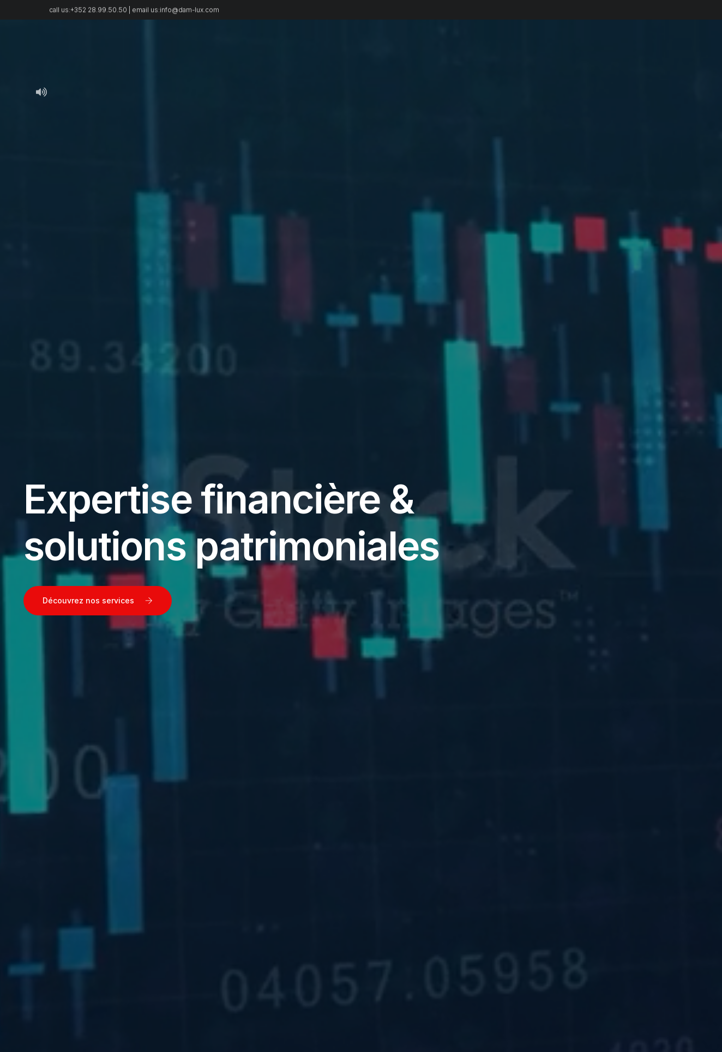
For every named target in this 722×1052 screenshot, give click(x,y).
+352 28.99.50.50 (98, 13)
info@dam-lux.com (189, 13)
